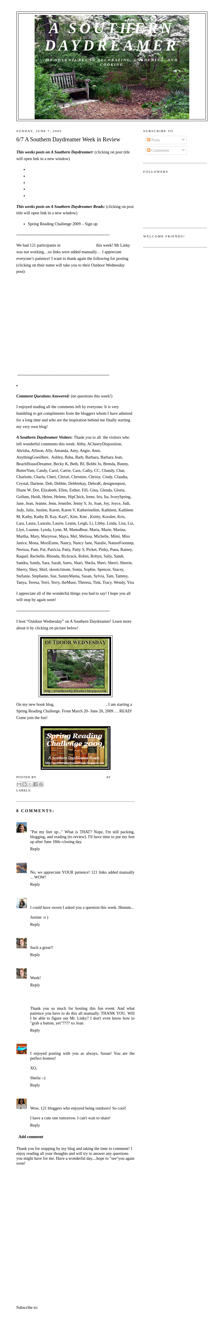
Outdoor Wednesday (78, 245)
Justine (36, 900)
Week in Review (48, 790)
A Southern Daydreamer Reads (80, 704)
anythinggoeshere (45, 1001)
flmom (36, 865)
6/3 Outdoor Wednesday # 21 (52, 182)
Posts (153, 140)
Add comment (30, 1136)
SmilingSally (41, 824)
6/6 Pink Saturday (42, 169)
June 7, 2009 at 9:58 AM (74, 824)
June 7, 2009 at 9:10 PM (99, 1046)
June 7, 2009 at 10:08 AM (64, 865)
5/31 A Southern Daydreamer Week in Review (66, 195)
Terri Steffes (41, 940)
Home (76, 1295)
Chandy (37, 1101)
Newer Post (25, 1295)
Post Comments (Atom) (58, 1307)
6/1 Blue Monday (42, 189)
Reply (35, 849)
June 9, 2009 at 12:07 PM (67, 1101)
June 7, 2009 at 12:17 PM (74, 940)
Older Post (126, 1295)
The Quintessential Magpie (54, 1046)
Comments (158, 150)
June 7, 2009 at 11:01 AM (65, 900)
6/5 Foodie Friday (42, 176)
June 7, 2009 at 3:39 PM (82, 1001)
